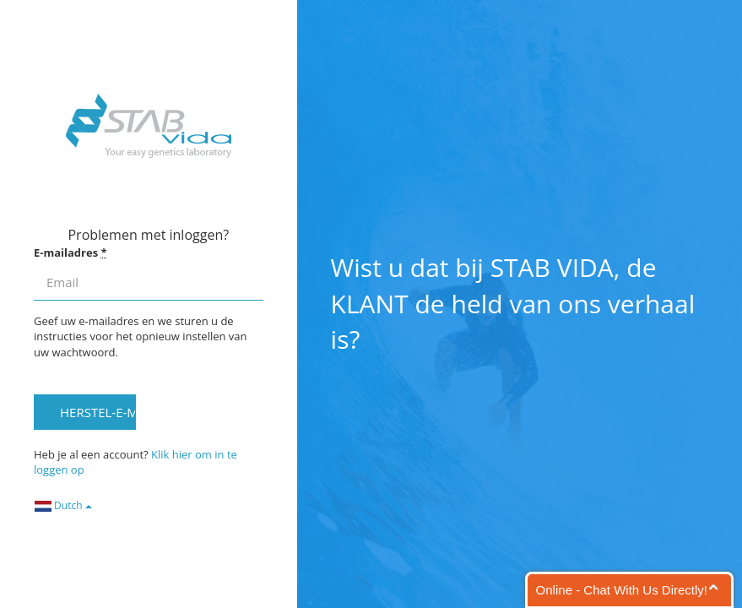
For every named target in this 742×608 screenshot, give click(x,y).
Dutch (63, 505)
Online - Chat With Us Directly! (621, 590)
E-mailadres (70, 252)
